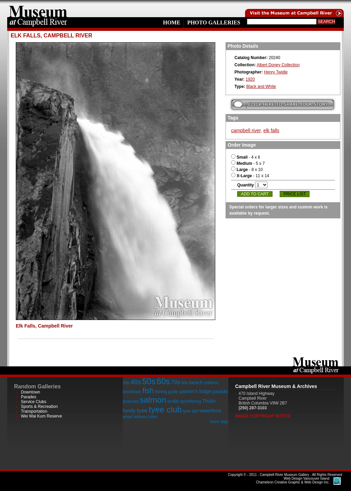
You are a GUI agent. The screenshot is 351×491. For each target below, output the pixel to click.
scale (173, 401)
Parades (28, 397)
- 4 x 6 (245, 157)
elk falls (271, 130)
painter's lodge (195, 391)
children (211, 382)
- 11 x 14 (250, 175)
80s (184, 382)
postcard (130, 401)
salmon (153, 399)
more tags (219, 421)
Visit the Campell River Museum (294, 8)
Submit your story (283, 104)
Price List (294, 194)
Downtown (30, 392)
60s (163, 381)
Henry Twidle (276, 72)
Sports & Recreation (39, 406)
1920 (250, 79)
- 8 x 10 (247, 169)
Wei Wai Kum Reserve (41, 416)
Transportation (34, 411)
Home (171, 22)
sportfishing (190, 401)
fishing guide (166, 391)
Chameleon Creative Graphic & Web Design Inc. (292, 480)
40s (136, 382)
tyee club (165, 409)
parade (220, 391)
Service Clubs (33, 401)
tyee (142, 410)
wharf (128, 416)
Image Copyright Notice (263, 416)
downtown (132, 391)
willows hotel (145, 416)
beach (196, 382)
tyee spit (190, 411)
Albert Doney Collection (278, 64)
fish (148, 390)
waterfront (210, 410)
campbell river (246, 130)
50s (149, 381)
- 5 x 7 (248, 163)
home (38, 8)
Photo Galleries (213, 22)
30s (126, 382)
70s (175, 382)
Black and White (261, 86)
